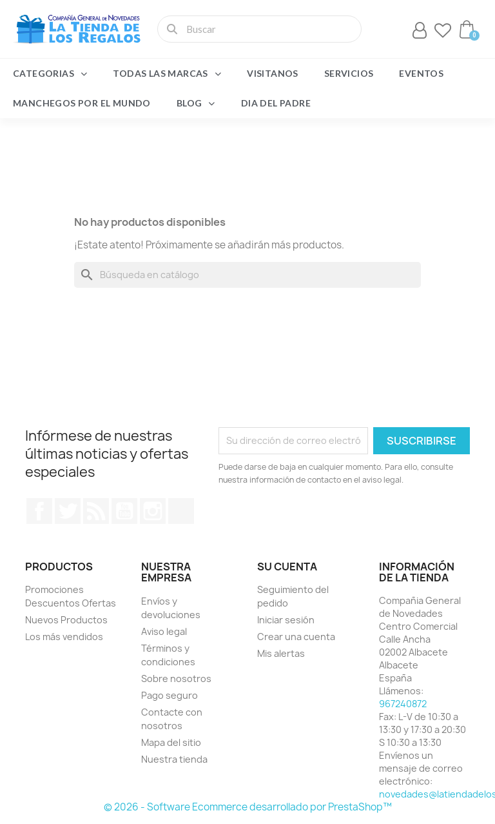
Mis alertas (281, 653)
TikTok (181, 511)
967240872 (403, 704)
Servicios (349, 73)
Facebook (39, 511)
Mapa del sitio (171, 742)
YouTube (124, 511)
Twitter (68, 511)
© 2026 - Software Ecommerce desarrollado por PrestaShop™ (248, 807)
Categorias (50, 73)
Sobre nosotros (176, 678)
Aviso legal (164, 631)
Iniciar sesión (286, 620)
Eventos (421, 73)
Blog (196, 103)
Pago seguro (169, 695)
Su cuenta (287, 566)
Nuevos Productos (66, 620)
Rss (96, 511)
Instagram (153, 511)
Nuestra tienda (174, 759)
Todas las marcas (167, 73)
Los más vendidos (64, 636)
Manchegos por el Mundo (82, 102)
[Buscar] (247, 275)
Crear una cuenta (296, 636)
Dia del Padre (276, 102)
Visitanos (272, 73)
